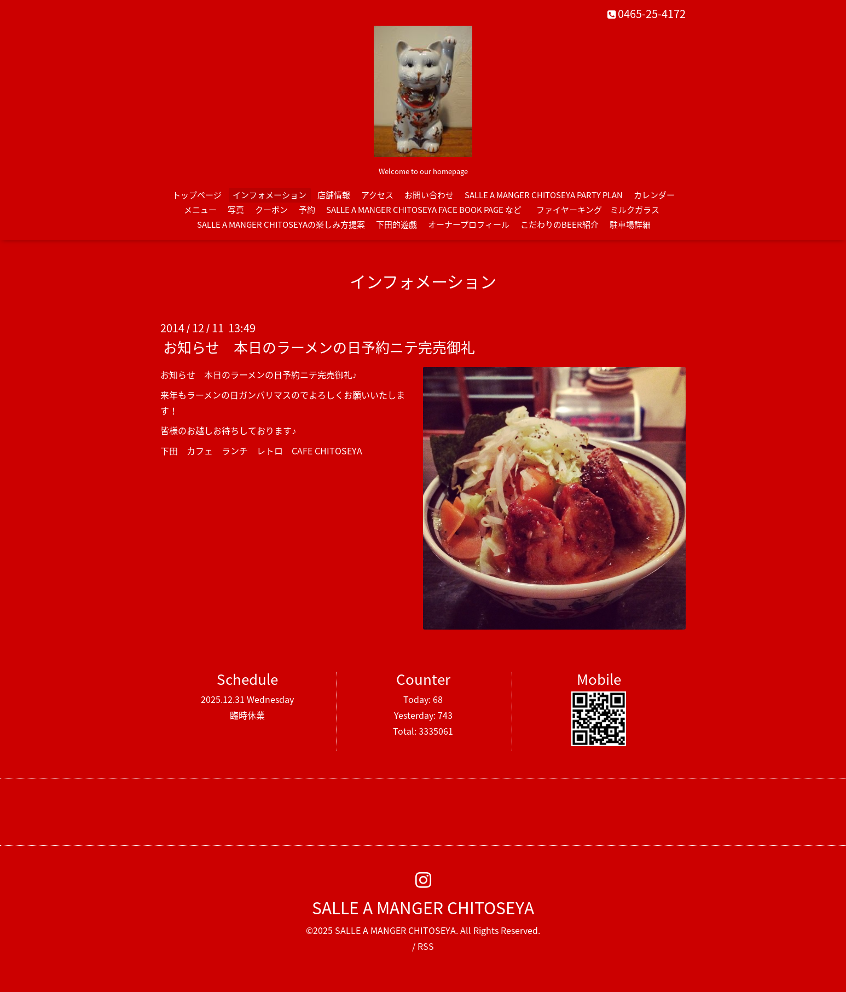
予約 (307, 210)
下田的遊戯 (396, 224)
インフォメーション (269, 195)
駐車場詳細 (630, 224)
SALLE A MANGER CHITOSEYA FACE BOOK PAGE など (423, 210)
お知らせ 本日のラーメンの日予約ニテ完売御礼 (319, 347)
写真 (236, 210)
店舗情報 (333, 195)
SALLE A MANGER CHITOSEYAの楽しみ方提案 (281, 224)
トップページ (197, 195)
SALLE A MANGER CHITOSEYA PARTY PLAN (544, 195)
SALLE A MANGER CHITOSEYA (423, 907)
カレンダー (654, 195)
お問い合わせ (429, 195)
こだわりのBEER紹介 (559, 224)
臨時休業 (247, 715)
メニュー (200, 210)
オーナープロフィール (468, 224)
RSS (426, 946)
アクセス (377, 195)
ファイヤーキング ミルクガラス (602, 210)
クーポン (271, 210)
